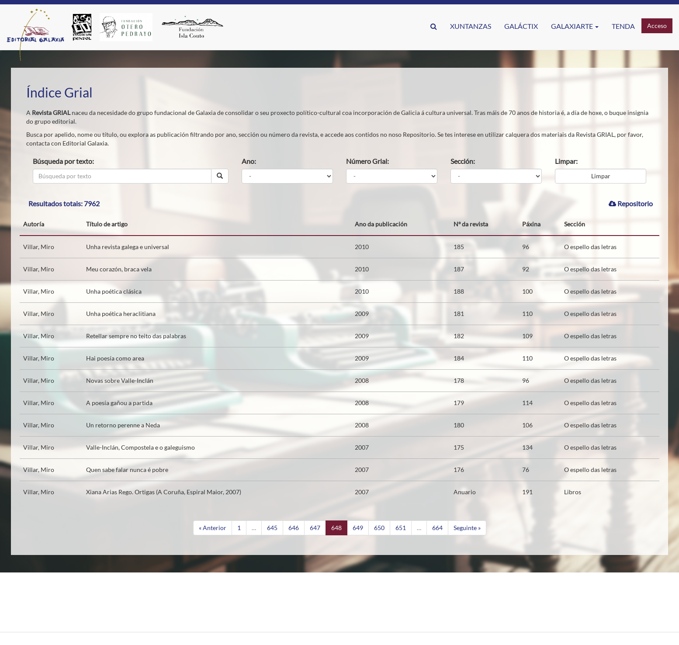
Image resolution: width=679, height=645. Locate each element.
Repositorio (631, 203)
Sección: (462, 161)
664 (437, 527)
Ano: (249, 161)
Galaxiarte (575, 26)
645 (272, 527)
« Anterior (212, 527)
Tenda (623, 26)
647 (315, 527)
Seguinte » (467, 527)
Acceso (657, 25)
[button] (433, 26)
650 (379, 527)
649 (358, 527)
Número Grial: (367, 161)
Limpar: (566, 161)
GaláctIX (521, 26)
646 (293, 527)
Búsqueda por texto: (63, 161)
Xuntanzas (470, 26)
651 (400, 527)
